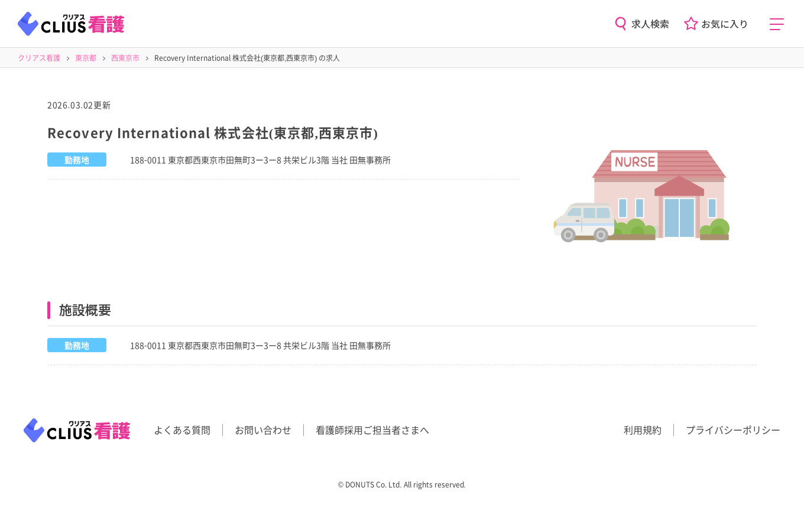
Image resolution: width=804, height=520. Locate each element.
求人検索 (650, 24)
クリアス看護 (39, 58)
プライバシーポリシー (733, 429)
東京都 (85, 58)
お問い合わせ (263, 429)
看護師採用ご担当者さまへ (372, 429)
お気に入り (724, 24)
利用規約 (643, 429)
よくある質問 (182, 429)
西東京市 (125, 58)
